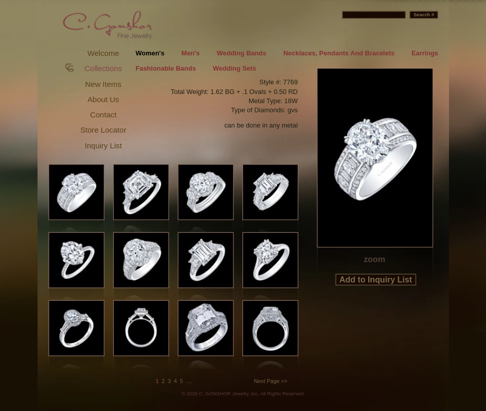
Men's (191, 53)
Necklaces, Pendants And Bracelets (338, 53)
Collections (103, 68)
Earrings (424, 53)
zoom (374, 259)
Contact (103, 114)
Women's (149, 53)
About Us (103, 99)
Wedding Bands (241, 53)
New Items (103, 84)
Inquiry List (103, 145)
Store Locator (103, 129)
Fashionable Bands (165, 69)
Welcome (103, 53)
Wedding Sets (234, 69)
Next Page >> (271, 381)
